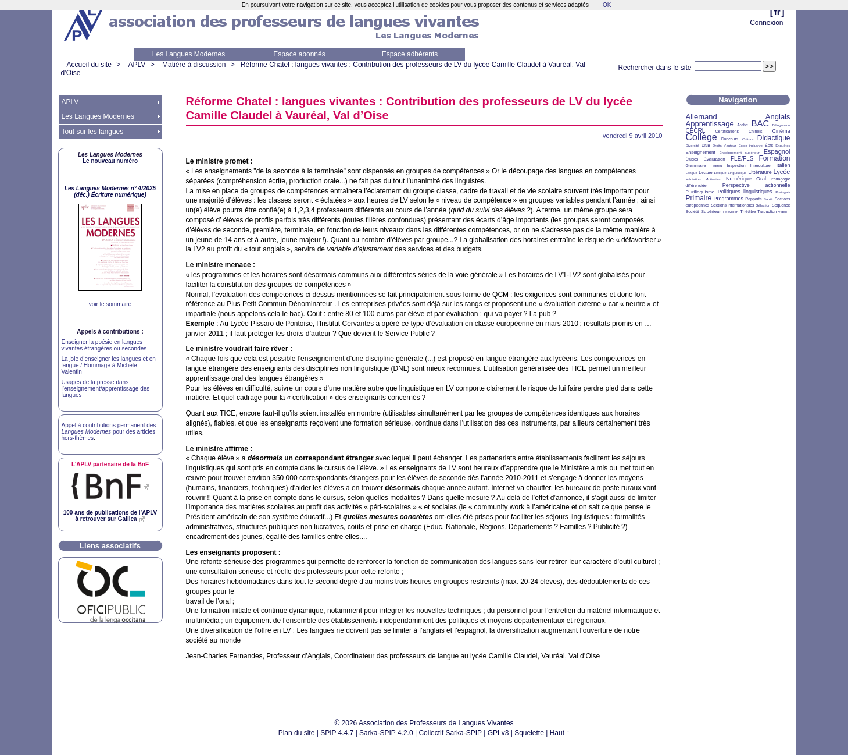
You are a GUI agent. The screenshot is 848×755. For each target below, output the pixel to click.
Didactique (773, 138)
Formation (774, 158)
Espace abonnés (299, 54)
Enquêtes (782, 145)
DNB (706, 145)
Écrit (769, 145)
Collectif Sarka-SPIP (450, 733)
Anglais (777, 116)
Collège (701, 137)
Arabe (742, 125)
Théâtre (748, 211)
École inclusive (751, 145)
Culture (747, 139)
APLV (137, 65)
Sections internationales (732, 205)
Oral (761, 179)
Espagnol (777, 151)
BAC (760, 123)
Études (692, 159)
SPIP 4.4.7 (336, 733)
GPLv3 (498, 733)
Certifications (727, 131)
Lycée (782, 171)
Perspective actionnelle (756, 185)
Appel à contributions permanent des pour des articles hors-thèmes (109, 431)
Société (692, 212)
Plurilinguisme (700, 191)
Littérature (760, 172)
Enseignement (700, 152)
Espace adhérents (410, 54)
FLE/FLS (742, 158)
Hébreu (716, 166)
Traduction (767, 212)
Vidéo (782, 212)
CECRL (696, 130)
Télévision (730, 212)
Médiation (693, 179)
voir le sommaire (110, 304)
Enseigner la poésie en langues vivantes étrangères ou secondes (104, 345)
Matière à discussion (194, 65)
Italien (783, 165)
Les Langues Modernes (188, 54)
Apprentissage (710, 123)
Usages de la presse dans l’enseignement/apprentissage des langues (106, 388)
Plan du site (296, 733)
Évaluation (714, 159)
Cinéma (781, 131)
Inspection (736, 166)
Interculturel (761, 166)
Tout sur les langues (93, 131)
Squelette (529, 733)
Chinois (755, 131)
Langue (691, 173)
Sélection (763, 205)
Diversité (692, 145)
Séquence (781, 205)
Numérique (739, 179)
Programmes (728, 198)
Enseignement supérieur (740, 152)
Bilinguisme (781, 125)
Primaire (699, 198)
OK (607, 5)
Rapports (753, 199)
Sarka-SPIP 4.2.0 (386, 733)
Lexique (720, 173)
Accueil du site (89, 65)
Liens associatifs (110, 545)
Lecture (705, 173)
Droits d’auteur (724, 145)
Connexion (766, 23)
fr (777, 12)
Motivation (713, 179)
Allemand (701, 116)
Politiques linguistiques (745, 191)
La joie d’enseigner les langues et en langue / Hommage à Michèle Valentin (109, 365)
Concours (729, 139)
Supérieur (711, 211)
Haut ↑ (560, 733)
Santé (768, 199)
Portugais (782, 192)
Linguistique (737, 173)
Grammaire (696, 166)
